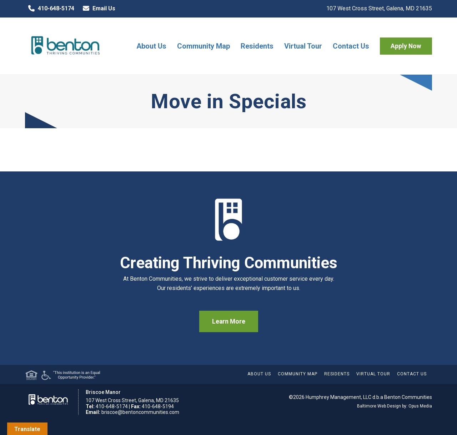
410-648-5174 (49, 8)
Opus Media (420, 406)
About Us (151, 46)
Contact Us (351, 46)
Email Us (97, 8)
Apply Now (406, 46)
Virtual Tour (303, 46)
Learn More (228, 321)
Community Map (203, 46)
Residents (257, 46)
